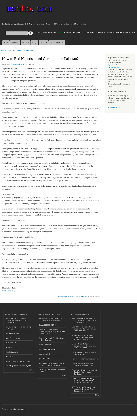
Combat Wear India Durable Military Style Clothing (51, 339)
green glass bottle (45, 354)
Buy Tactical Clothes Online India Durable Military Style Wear (50, 319)
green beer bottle (45, 359)
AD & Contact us (113, 107)
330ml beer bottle (45, 345)
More (30, 370)
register (84, 296)
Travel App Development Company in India (52, 371)
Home (6, 43)
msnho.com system (18, 409)
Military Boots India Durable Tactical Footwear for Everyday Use (51, 364)
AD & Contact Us (57, 43)
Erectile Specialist (11, 352)
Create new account (49, 32)
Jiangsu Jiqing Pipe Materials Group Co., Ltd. (18, 328)
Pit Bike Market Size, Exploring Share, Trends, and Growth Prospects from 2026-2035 (83, 380)
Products (25, 43)
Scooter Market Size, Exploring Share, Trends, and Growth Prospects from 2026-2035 (83, 337)
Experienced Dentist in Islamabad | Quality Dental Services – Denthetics (84, 372)
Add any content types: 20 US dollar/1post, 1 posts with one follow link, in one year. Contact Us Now (99, 32)
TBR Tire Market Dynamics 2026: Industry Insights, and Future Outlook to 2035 (84, 389)
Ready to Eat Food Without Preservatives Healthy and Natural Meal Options (52, 332)
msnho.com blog (8, 291)
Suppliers (15, 43)
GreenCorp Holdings (12, 338)
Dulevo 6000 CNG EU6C (48, 325)
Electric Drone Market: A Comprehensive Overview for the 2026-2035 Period (84, 346)
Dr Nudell (8, 347)
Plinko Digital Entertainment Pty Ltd (18, 366)
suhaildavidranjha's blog (23, 50)
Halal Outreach (10, 343)
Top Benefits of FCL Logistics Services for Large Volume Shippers (15, 320)
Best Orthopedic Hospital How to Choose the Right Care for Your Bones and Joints (84, 320)
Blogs (34, 43)
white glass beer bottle (47, 349)
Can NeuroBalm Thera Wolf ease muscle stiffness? (84, 353)
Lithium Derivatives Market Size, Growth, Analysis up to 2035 (83, 364)
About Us (43, 43)
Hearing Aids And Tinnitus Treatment (18, 361)
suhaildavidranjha (16, 64)
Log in (38, 32)
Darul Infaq (9, 357)
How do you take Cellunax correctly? (85, 359)
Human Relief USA (12, 333)
